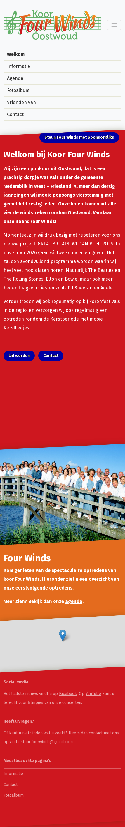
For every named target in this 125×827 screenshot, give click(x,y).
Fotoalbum (18, 90)
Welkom (16, 54)
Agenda (15, 78)
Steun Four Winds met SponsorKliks (79, 137)
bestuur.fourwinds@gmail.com (44, 741)
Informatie (18, 66)
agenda (73, 601)
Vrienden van (21, 102)
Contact (15, 114)
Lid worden (19, 355)
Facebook (68, 693)
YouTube (93, 693)
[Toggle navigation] (114, 25)
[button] (62, 636)
